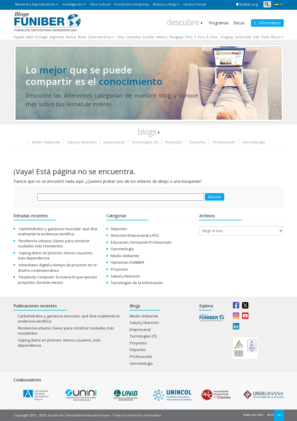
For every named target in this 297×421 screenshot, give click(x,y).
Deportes (197, 142)
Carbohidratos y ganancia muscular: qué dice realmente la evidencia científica (57, 231)
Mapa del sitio (253, 414)
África (275, 37)
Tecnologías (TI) (144, 142)
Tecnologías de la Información (137, 282)
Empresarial (114, 142)
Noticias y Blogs (165, 4)
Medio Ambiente (46, 142)
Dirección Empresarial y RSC (135, 235)
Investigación (72, 4)
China (265, 37)
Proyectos (174, 142)
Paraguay (176, 37)
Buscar (214, 196)
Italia (29, 37)
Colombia (133, 37)
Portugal (41, 37)
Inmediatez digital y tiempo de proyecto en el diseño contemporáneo (57, 267)
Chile (120, 37)
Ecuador (148, 37)
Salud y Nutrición (82, 142)
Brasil (82, 37)
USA (256, 37)
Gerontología (253, 142)
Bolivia (71, 37)
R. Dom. (212, 37)
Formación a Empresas (131, 4)
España (19, 37)
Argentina (56, 37)
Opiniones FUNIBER (127, 262)
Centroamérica (99, 37)
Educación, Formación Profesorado (141, 242)
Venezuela (243, 37)
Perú (189, 37)
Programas (219, 23)
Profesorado (224, 142)
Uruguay (226, 37)
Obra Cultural (100, 4)
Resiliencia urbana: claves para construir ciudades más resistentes (54, 243)
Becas (239, 23)
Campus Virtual (194, 4)
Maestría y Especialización (35, 4)
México (162, 37)
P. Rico (199, 37)
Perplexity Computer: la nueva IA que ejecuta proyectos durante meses (57, 279)
